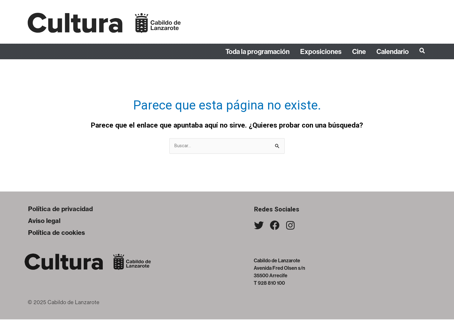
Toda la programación (257, 51)
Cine (359, 51)
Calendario (392, 51)
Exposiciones (321, 51)
